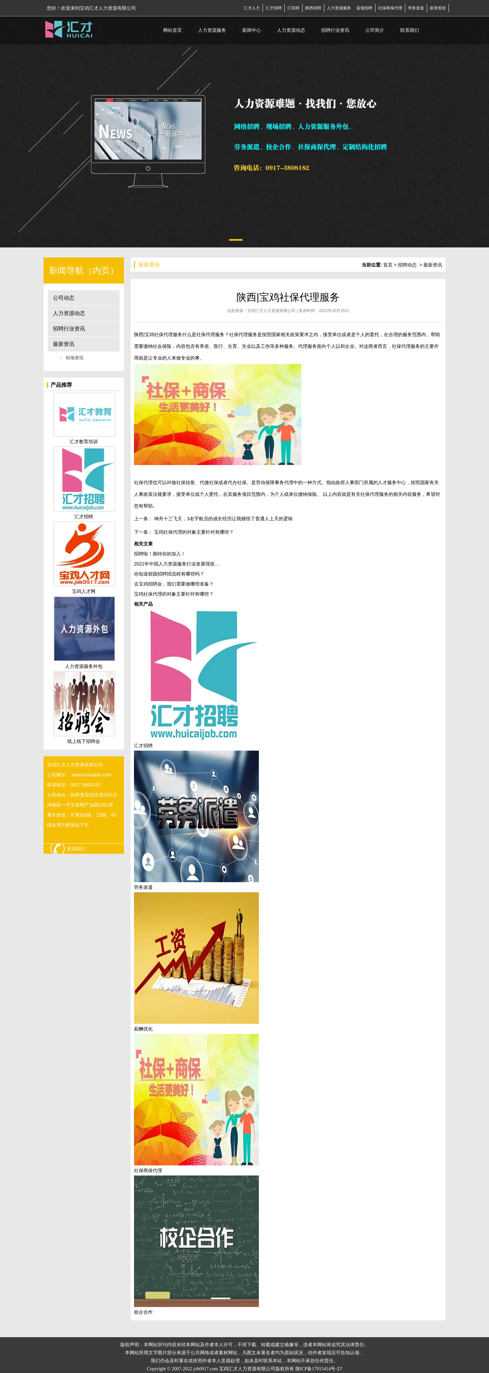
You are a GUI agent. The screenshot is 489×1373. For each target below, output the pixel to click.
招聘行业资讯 (335, 30)
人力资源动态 (291, 30)
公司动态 (63, 298)
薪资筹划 (438, 8)
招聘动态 (407, 265)
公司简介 (374, 30)
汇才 (248, 8)
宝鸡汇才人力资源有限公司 (271, 310)
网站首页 (172, 30)
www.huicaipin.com (92, 774)
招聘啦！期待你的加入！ (160, 553)
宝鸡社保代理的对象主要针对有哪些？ (193, 532)
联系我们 (409, 30)
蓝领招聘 (364, 8)
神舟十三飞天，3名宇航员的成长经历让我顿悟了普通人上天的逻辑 (223, 518)
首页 (388, 265)
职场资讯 (74, 357)
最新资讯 (63, 344)
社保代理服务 (168, 334)
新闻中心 (251, 30)
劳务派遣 (416, 8)
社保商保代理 (390, 8)
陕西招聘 (313, 8)
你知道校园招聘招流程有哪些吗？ (169, 574)
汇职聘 (293, 8)
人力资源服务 (339, 8)
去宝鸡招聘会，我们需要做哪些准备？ (174, 584)
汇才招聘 (274, 8)
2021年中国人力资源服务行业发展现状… (176, 563)
